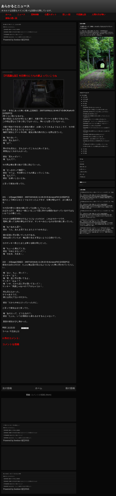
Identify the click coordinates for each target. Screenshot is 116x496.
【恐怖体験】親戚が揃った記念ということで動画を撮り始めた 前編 (96, 228)
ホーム (8, 14)
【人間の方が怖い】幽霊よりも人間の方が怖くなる (95, 109)
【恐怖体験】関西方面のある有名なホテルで (93, 134)
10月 (84, 101)
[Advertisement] (38, 57)
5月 (84, 153)
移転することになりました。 (9, 26)
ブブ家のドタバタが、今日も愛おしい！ (11, 425)
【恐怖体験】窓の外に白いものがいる (92, 107)
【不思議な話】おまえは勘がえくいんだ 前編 (91, 220)
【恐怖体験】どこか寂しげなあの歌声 (92, 125)
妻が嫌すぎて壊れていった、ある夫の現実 (12, 24)
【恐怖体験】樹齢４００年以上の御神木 (11, 29)
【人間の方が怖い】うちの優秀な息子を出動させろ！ (95, 146)
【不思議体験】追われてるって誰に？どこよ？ (13, 34)
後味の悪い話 (11, 18)
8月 (84, 105)
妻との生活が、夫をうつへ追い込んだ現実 (12, 473)
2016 (83, 95)
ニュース (21, 14)
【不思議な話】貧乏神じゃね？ (90, 113)
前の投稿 (70, 388)
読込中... (82, 184)
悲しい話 (66, 14)
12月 (84, 97)
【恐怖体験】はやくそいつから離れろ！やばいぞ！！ (95, 123)
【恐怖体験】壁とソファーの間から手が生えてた (94, 119)
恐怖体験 (35, 14)
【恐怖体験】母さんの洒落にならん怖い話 (93, 136)
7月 (84, 149)
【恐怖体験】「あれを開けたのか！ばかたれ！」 (94, 138)
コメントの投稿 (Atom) (41, 395)
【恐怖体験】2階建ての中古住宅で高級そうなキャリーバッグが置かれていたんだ (20, 32)
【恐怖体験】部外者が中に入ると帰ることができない (95, 111)
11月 (84, 99)
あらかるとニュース (15, 6)
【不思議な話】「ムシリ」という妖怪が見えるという (95, 121)
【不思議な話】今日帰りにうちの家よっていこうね (95, 144)
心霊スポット (51, 14)
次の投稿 (7, 388)
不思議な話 (81, 14)
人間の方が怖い (99, 14)
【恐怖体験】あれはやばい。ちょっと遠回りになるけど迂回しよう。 (17, 37)
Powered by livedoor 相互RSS (16, 40)
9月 (84, 103)
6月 (84, 151)
